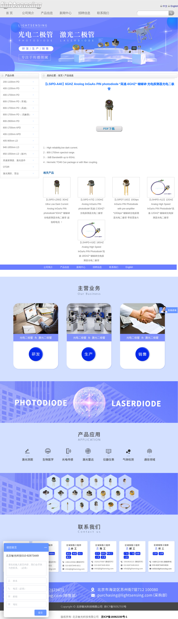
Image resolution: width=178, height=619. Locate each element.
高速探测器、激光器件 (14, 160)
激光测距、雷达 (11, 173)
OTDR (6, 167)
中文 (165, 6)
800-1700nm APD (12, 127)
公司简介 (28, 13)
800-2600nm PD (11, 121)
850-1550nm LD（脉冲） (15, 154)
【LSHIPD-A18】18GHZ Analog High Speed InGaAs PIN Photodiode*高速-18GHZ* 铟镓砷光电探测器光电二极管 (91, 251)
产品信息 (47, 13)
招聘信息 (84, 13)
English (174, 6)
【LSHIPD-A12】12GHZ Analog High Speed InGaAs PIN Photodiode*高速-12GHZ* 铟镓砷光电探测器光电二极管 (160, 208)
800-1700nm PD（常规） (15, 101)
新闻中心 (66, 13)
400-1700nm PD (11, 95)
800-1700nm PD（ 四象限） (17, 114)
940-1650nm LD (11, 147)
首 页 (9, 13)
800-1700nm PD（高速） (15, 108)
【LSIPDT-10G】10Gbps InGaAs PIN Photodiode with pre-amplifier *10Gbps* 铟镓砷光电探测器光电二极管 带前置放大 (126, 208)
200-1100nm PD (11, 82)
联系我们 (103, 13)
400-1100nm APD (12, 134)
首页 (60, 75)
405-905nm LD (10, 140)
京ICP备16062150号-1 (114, 616)
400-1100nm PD (11, 88)
